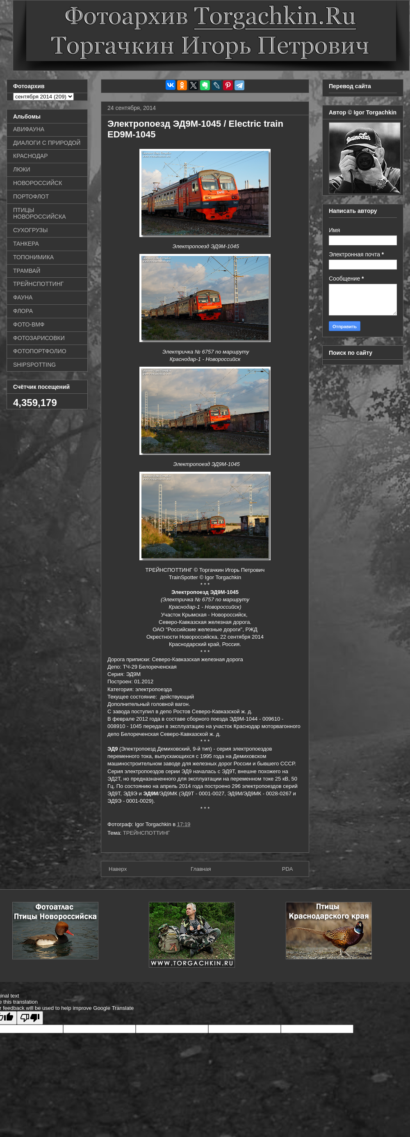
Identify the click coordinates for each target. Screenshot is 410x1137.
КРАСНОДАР (30, 156)
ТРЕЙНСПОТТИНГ (146, 833)
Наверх (118, 869)
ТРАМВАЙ (26, 270)
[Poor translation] (30, 1018)
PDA (287, 869)
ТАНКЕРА (26, 243)
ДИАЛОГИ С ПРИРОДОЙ (46, 142)
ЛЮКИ (21, 169)
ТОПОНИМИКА (33, 257)
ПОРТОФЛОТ (31, 196)
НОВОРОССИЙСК (37, 183)
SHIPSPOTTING (34, 364)
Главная (201, 869)
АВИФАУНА (28, 129)
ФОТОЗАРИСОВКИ (39, 338)
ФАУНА (22, 297)
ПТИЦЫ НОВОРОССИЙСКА (39, 213)
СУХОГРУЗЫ (30, 230)
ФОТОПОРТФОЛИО (39, 351)
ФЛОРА (23, 311)
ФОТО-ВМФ (29, 324)
